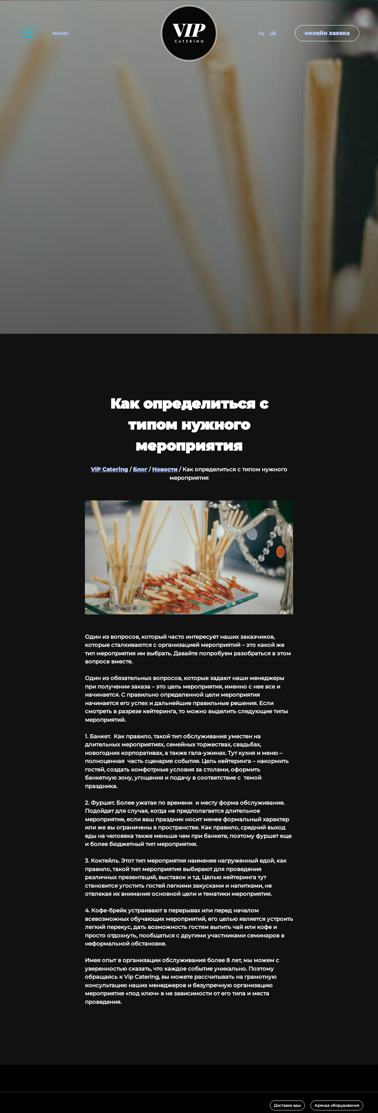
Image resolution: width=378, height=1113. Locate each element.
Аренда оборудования (337, 1105)
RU (261, 33)
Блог (140, 469)
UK (272, 33)
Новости (165, 469)
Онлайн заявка (327, 33)
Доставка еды (287, 1105)
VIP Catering (109, 469)
